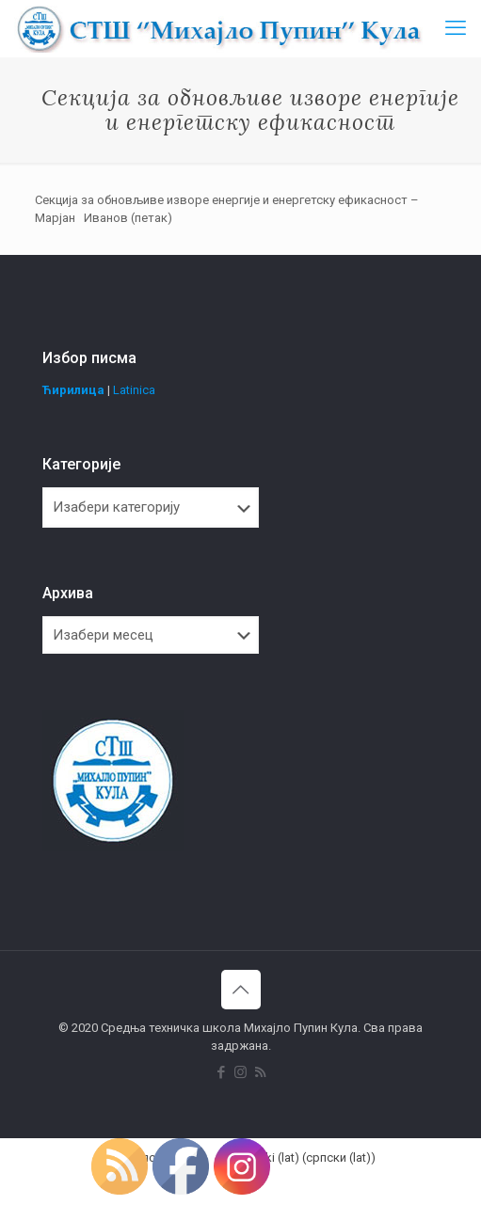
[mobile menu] (456, 28)
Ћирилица (73, 390)
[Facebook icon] (221, 1072)
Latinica (134, 390)
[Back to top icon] (241, 989)
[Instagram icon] (240, 1072)
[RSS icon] (260, 1072)
